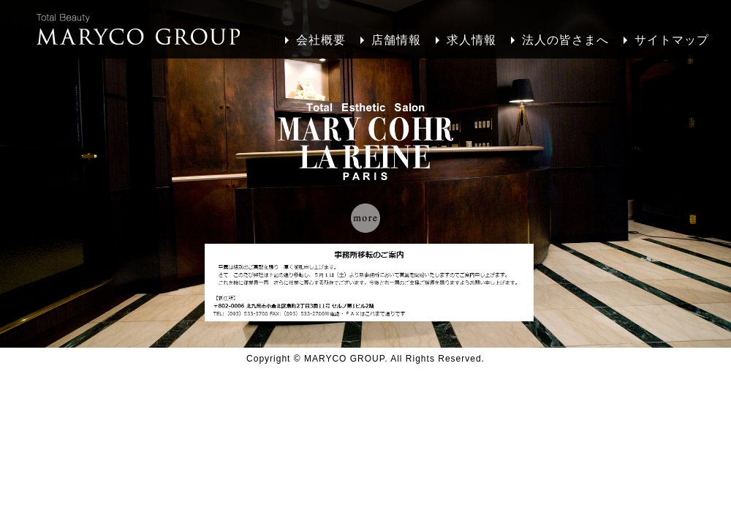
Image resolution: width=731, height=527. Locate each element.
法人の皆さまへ (565, 40)
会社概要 (321, 40)
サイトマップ (672, 40)
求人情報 (471, 40)
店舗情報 (396, 40)
